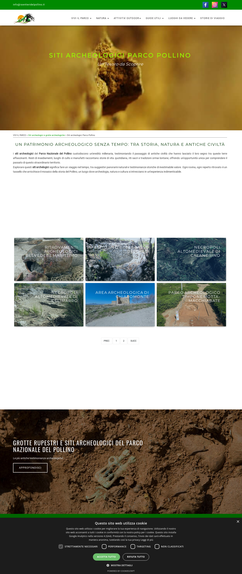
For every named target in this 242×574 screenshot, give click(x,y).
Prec (106, 340)
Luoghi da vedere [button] (181, 18)
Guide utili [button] (155, 18)
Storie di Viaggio (212, 18)
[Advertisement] (120, 205)
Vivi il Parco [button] (81, 18)
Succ (133, 340)
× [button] (237, 521)
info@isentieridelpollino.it (29, 4)
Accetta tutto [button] (106, 556)
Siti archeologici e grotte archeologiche (46, 135)
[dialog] (121, 546)
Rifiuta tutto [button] (136, 556)
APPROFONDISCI (30, 467)
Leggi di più (147, 539)
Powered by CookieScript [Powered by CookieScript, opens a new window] (121, 571)
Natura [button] (102, 18)
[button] (121, 565)
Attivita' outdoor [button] (127, 18)
